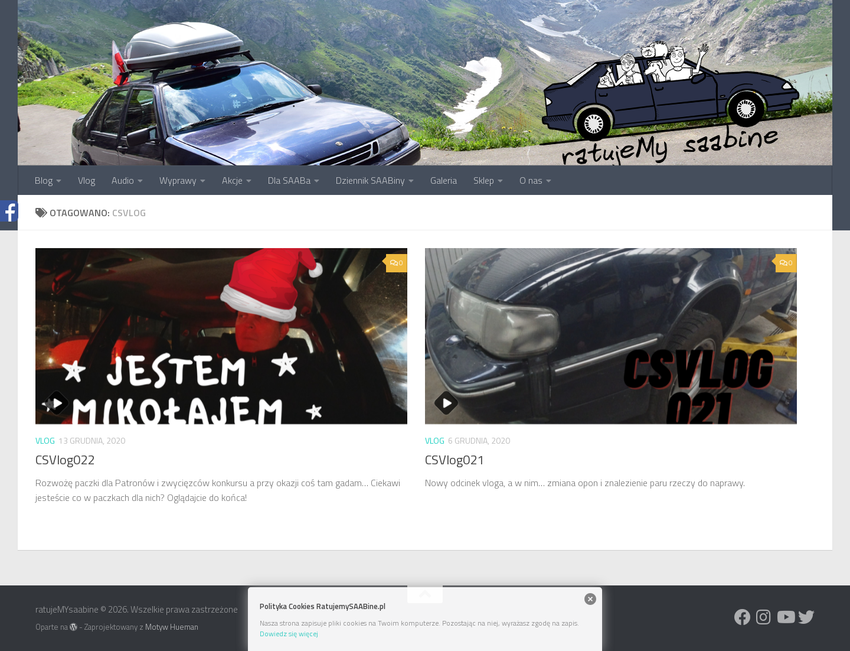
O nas (530, 180)
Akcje (232, 180)
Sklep (483, 180)
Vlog (86, 180)
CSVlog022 (64, 460)
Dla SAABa (289, 180)
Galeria (443, 180)
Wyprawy (178, 180)
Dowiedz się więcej (289, 633)
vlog (45, 440)
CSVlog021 (454, 460)
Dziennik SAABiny (370, 180)
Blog (44, 180)
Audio (123, 180)
